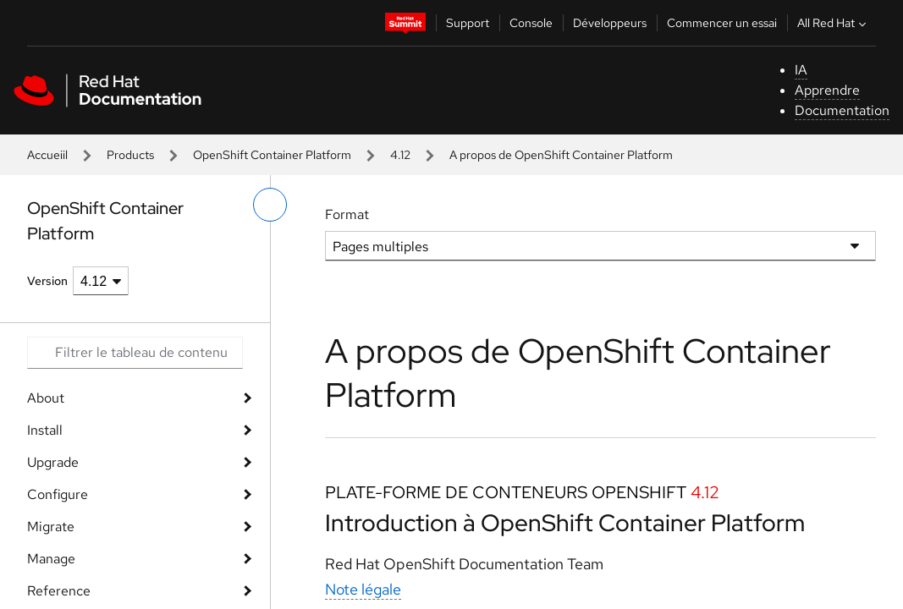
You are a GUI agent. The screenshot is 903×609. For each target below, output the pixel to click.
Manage (51, 559)
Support (467, 22)
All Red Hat (833, 22)
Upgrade (53, 462)
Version (47, 280)
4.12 (400, 154)
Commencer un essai (722, 22)
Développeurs (610, 22)
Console (531, 22)
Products (130, 154)
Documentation (842, 110)
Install (45, 430)
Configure (57, 494)
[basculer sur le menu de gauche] (270, 205)
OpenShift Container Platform (272, 154)
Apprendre (827, 90)
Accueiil (47, 154)
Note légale (363, 589)
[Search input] (135, 353)
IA (801, 70)
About (45, 398)
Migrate (50, 526)
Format (347, 214)
